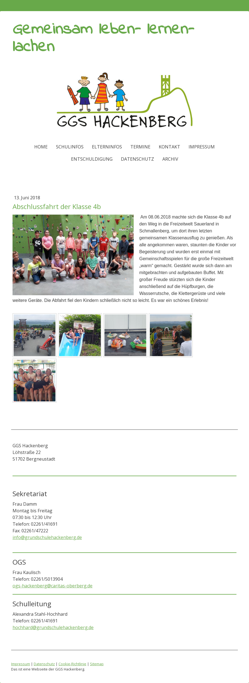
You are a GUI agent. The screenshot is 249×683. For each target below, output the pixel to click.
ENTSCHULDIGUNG (92, 159)
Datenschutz (137, 159)
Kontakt (169, 147)
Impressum (202, 147)
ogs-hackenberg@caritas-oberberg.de (52, 586)
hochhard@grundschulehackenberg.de (53, 627)
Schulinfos (70, 147)
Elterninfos (107, 147)
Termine (140, 147)
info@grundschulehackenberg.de (47, 537)
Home (41, 147)
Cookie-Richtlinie (72, 663)
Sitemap (97, 663)
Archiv (170, 159)
